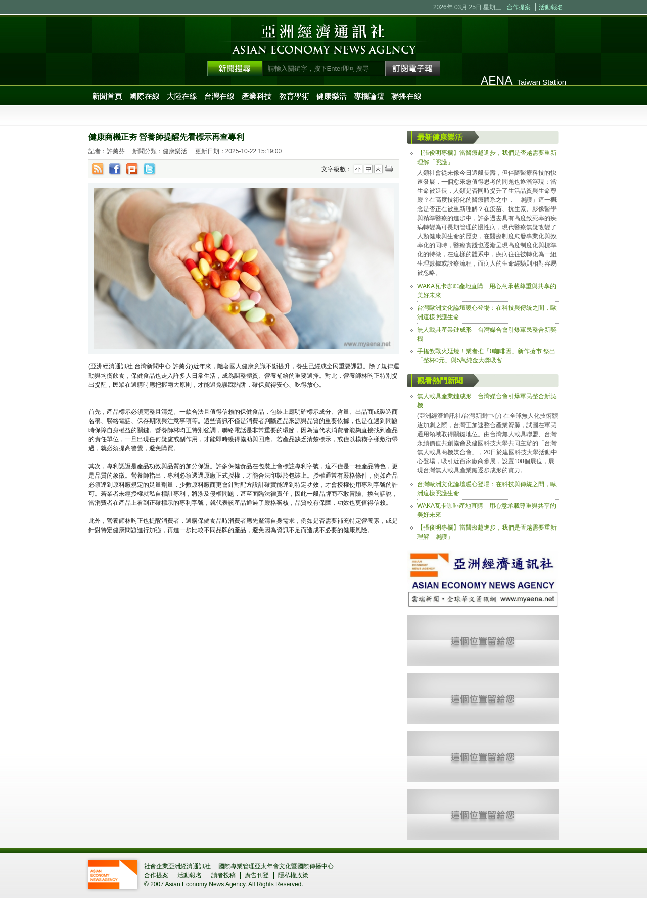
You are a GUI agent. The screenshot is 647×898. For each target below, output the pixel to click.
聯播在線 (406, 96)
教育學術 (294, 96)
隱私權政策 (293, 875)
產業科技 (257, 96)
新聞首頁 (107, 96)
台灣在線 (219, 96)
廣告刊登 (257, 875)
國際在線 (144, 96)
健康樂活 (331, 96)
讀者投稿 (223, 875)
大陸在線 (182, 96)
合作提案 (518, 7)
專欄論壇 (369, 96)
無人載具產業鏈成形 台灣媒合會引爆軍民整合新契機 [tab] (487, 334)
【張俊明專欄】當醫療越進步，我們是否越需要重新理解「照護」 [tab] (487, 157)
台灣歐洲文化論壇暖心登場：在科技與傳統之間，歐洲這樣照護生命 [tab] (487, 312)
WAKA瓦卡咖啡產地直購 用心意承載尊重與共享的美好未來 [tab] (486, 291)
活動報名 (551, 7)
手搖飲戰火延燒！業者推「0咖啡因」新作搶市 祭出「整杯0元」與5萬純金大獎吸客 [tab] (486, 356)
